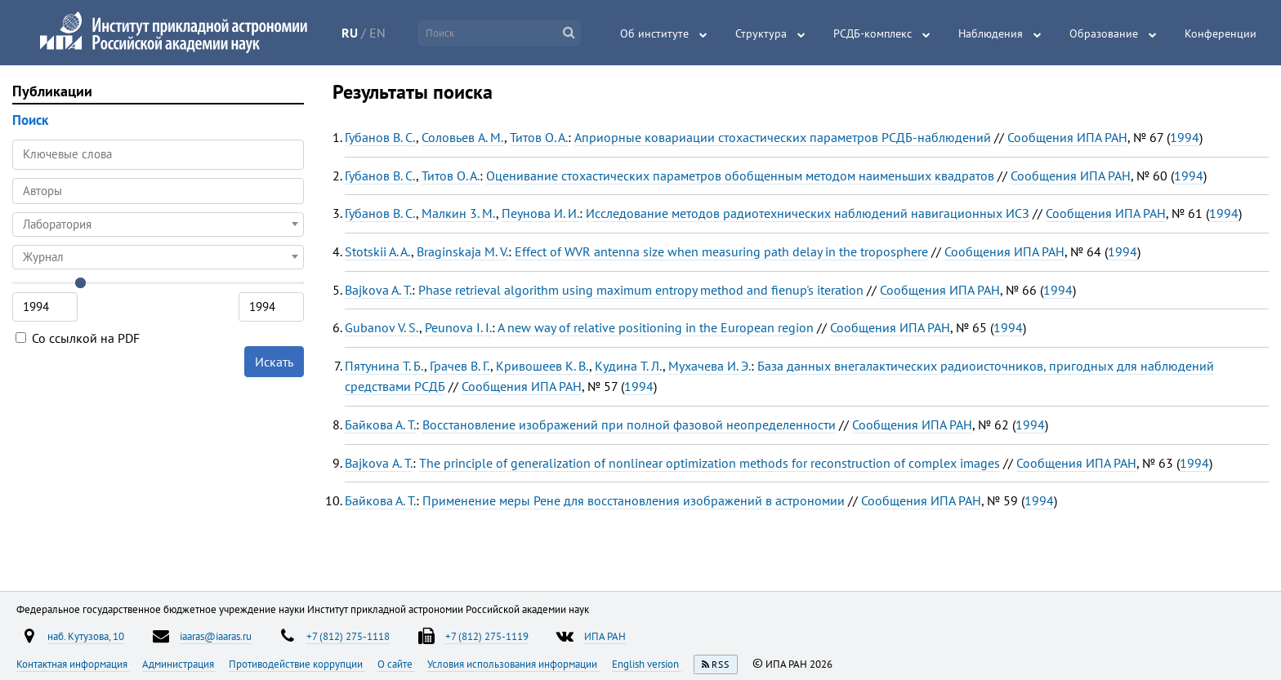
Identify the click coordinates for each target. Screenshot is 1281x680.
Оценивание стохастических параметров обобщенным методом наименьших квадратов (740, 175)
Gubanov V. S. (382, 327)
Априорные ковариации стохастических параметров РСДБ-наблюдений (782, 137)
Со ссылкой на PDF (78, 338)
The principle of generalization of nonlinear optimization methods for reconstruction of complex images (709, 463)
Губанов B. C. (380, 137)
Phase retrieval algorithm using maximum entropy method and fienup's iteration (641, 290)
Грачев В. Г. (460, 366)
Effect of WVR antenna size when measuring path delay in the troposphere (721, 251)
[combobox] (158, 191)
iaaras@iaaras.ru (216, 636)
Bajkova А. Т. (379, 463)
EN (377, 32)
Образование (1103, 33)
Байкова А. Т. (380, 424)
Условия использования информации (513, 663)
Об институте (654, 33)
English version (646, 663)
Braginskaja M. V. (462, 251)
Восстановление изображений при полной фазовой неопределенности (629, 424)
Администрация (179, 663)
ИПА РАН (605, 636)
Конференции (1220, 33)
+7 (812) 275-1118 (348, 636)
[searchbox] (158, 190)
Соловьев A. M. (463, 137)
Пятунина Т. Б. (384, 366)
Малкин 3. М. (459, 213)
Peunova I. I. (458, 327)
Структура (761, 33)
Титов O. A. (539, 137)
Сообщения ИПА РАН (1067, 137)
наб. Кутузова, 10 (85, 636)
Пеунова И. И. (540, 213)
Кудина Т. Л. (629, 366)
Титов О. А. (451, 175)
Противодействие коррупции (297, 663)
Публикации (52, 91)
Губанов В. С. (380, 175)
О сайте (396, 663)
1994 (1184, 137)
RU (349, 32)
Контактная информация (73, 663)
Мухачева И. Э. (709, 366)
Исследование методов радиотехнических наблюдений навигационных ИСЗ (807, 213)
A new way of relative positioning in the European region (656, 327)
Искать (274, 361)
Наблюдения (990, 33)
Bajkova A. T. (378, 290)
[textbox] (158, 224)
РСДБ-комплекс (872, 33)
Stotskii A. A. (378, 251)
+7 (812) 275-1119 (487, 636)
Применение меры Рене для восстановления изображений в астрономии (633, 500)
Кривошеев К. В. (542, 366)
